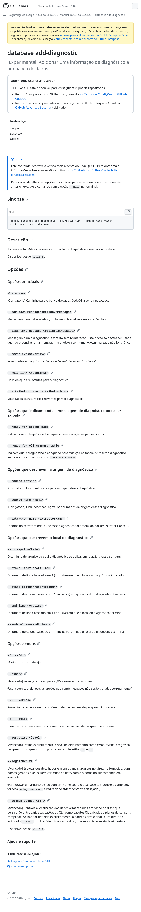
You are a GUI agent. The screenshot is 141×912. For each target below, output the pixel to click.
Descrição (20, 240)
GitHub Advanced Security (33, 107)
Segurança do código (21, 15)
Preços (77, 898)
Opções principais (25, 281)
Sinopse (17, 199)
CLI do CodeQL (47, 15)
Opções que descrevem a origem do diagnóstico (52, 469)
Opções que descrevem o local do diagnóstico (50, 537)
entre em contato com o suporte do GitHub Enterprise (86, 39)
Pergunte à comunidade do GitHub (30, 861)
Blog (118, 898)
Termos (38, 898)
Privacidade (53, 898)
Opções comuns (23, 643)
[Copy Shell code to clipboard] (128, 212)
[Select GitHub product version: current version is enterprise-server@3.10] (59, 6)
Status (66, 898)
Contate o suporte (20, 866)
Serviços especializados (98, 898)
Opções (17, 269)
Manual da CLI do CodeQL (75, 15)
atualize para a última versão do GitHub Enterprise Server (94, 35)
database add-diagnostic (110, 15)
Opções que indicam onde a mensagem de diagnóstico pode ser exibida (64, 413)
